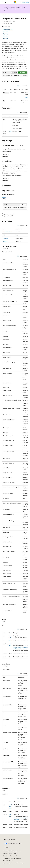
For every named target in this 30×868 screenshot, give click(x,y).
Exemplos (5, 36)
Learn (3, 15)
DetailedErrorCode (7, 232)
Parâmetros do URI (7, 29)
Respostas (5, 31)
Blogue (15, 853)
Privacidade (13, 856)
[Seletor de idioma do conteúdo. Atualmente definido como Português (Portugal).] (10, 839)
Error (10, 131)
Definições (5, 38)
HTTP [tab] (3, 199)
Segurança (5, 34)
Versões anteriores (7, 853)
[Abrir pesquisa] (20, 2)
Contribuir (5, 856)
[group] (15, 75)
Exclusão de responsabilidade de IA (11, 851)
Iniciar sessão (25, 2)
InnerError (5, 241)
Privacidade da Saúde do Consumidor (12, 858)
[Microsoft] (15, 2)
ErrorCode (5, 238)
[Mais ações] (26, 15)
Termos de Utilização (8, 860)
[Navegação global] (1, 2)
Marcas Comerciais (7, 863)
